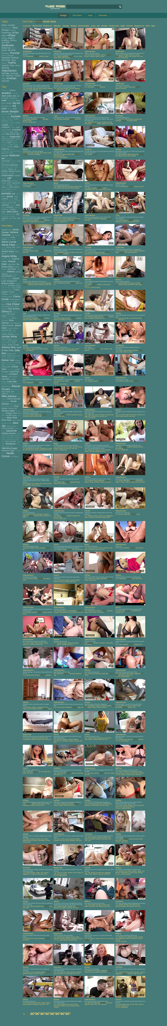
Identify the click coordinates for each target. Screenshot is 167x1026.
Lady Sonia (10, 369)
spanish (74, 350)
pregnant (120, 156)
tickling (50, 612)
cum (18, 127)
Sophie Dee (10, 439)
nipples (15, 185)
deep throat (10, 134)
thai (41, 644)
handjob (5, 156)
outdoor (8, 189)
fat (8, 144)
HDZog (4, 38)
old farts (62, 938)
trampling (37, 154)
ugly (140, 284)
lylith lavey (124, 1007)
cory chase (125, 58)
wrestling (65, 254)
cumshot (16, 129)
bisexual (97, 55)
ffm (98, 548)
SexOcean (6, 60)
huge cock (87, 416)
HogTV (11, 38)
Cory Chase (12, 304)
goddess (46, 318)
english (87, 906)
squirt (3, 207)
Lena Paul (14, 371)
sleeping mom (139, 26)
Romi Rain (6, 420)
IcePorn (13, 40)
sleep (153, 26)
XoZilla (17, 76)
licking (11, 171)
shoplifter (64, 644)
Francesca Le (6, 318)
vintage (12, 216)
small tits (5, 205)
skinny (10, 203)
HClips (15, 32)
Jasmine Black (13, 328)
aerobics (28, 707)
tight (7, 214)
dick (18, 134)
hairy (11, 153)
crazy (10, 125)
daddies (75, 739)
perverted (87, 774)
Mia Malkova (8, 393)
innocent (67, 188)
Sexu (14, 60)
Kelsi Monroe (10, 362)
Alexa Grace (12, 239)
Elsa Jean (11, 314)
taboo (102, 612)
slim (63, 58)
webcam (5, 218)
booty (10, 114)
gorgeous (36, 1004)
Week (53, 21)
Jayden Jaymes (8, 334)
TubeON (5, 65)
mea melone (63, 384)
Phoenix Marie (8, 411)
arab (58, 318)
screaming (10, 201)
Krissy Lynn (6, 367)
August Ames (13, 274)
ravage (36, 515)
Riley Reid (12, 417)
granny (86, 612)
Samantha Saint (7, 423)
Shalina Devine (9, 433)
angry (89, 414)
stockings (9, 207)
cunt (11, 132)
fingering (5, 149)
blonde (5, 111)
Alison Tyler (10, 247)
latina (10, 169)
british (8, 117)
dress (86, 517)
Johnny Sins (9, 347)
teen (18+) (12, 211)
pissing (10, 191)
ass (14, 96)
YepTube (5, 81)
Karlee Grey (11, 356)
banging (59, 906)
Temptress (10, 443)
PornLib (11, 55)
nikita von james (126, 874)
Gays (90, 15)
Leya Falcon (12, 377)
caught (69, 643)
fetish (16, 147)
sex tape (76, 741)
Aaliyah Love (7, 230)
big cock (121, 55)
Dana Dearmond (7, 306)
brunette (16, 116)
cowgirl (5, 125)
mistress (117, 1006)
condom (95, 515)
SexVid (4, 63)
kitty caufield (63, 157)
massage (11, 173)
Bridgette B (12, 281)
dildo (3, 137)
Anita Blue (11, 264)
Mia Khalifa (6, 392)
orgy (3, 189)
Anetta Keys (11, 254)
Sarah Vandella (8, 428)
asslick (121, 87)
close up (5, 121)
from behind (57, 188)
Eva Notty (11, 316)
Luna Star (12, 381)
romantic (70, 741)
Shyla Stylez (10, 437)
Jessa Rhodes (7, 339)
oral (11, 187)
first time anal (37, 26)
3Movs (4, 25)
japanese (14, 165)
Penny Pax (12, 408)
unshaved (125, 840)
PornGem (5, 53)
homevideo (6, 161)
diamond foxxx (131, 774)
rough (15, 199)
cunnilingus (5, 132)
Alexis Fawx (8, 244)
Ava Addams (7, 276)
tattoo (4, 212)
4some (121, 220)
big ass (16, 103)
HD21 (4, 36)
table (60, 517)
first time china (114, 26)
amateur (6, 92)
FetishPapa (6, 33)
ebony (18, 139)
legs (14, 169)
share (43, 739)
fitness (50, 709)
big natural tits (30, 283)
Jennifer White (9, 336)
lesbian (5, 171)
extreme (98, 610)
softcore (12, 205)
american (15, 93)
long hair (5, 173)
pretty (18, 194)
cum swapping (132, 771)
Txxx (12, 65)
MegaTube (6, 48)
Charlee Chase (13, 294)
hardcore (14, 155)
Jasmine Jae (7, 330)
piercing (4, 191)
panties (14, 189)
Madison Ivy (5, 384)
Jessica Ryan (12, 341)
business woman (77, 447)
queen (36, 450)
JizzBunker (8, 45)
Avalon (10, 279)
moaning (14, 181)
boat (94, 578)
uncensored (5, 216)
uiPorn (17, 65)
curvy (16, 132)
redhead (5, 199)
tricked (135, 120)
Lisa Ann (6, 379)
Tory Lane (9, 446)
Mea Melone (15, 389)
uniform (87, 286)
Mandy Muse (6, 386)
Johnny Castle (13, 345)
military (106, 349)
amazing (90, 316)
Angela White (9, 256)
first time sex (47, 26)
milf (9, 178)
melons (4, 178)
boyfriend (59, 119)
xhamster (65, 26)
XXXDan (11, 78)
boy (63, 381)
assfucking (13, 98)
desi (41, 483)
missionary (6, 181)
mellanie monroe (126, 808)
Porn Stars (77, 15)
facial (9, 143)
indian (13, 163)
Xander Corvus (8, 455)
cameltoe (70, 186)
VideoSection (9, 70)
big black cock (7, 106)
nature (4, 185)
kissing (15, 167)
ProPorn (15, 58)
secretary (98, 707)
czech (32, 675)
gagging (67, 937)
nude (4, 187)
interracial (5, 165)
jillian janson (63, 875)
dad (98, 26)
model (4, 183)
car (58, 283)
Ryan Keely (16, 420)
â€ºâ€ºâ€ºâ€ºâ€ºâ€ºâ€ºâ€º (50, 1014)
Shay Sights (10, 435)
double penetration (8, 139)
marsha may (63, 450)
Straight (63, 15)
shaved (4, 203)
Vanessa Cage (8, 450)
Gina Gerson (8, 321)
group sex (5, 153)
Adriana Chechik (10, 233)
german (11, 151)
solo (18, 205)
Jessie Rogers (6, 343)
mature (17, 175)
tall (57, 416)
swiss (96, 549)
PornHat (14, 53)
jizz (3, 167)
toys (18, 214)
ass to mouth (60, 839)
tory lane (124, 941)
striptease (5, 209)
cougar (12, 123)
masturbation (8, 175)
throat (3, 214)
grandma (121, 284)
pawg (103, 517)
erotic (4, 141)
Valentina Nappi (9, 448)
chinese (37, 548)
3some (12, 90)
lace (64, 840)
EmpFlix (13, 30)
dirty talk (42, 283)
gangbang (5, 151)
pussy (10, 196)
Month (46, 21)
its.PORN (6, 43)
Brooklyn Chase (14, 286)
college (11, 121)
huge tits (135, 447)
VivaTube (14, 73)
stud (24, 908)
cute (3, 134)
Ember (4, 316)
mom (9, 183)
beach (28, 839)
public (4, 196)
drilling (86, 874)
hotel (62, 188)
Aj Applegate (6, 237)
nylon (57, 774)
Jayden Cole (12, 332)
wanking (120, 448)
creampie (5, 127)
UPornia (5, 68)
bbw (17, 100)
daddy (123, 26)
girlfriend (17, 151)
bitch (36, 643)
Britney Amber (8, 283)
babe (4, 100)
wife (18, 218)
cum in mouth (6, 130)
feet (11, 144)
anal (4, 95)
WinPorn (9, 76)
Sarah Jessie (11, 426)
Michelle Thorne (14, 394)
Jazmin (17, 334)
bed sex (65, 186)
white (14, 218)
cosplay (129, 154)
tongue (41, 973)
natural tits (16, 183)
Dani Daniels (13, 309)
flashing (30, 284)
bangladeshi (29, 56)
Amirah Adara (8, 251)
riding (10, 199)
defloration (57, 26)
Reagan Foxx (11, 413)
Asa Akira (12, 269)
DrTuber (5, 30)
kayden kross (63, 221)
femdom (10, 147)
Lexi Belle (5, 374)
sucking (12, 209)
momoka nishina (95, 287)
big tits (9, 109)
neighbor (103, 123)
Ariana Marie (7, 267)
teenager (104, 26)
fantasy (4, 144)
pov (13, 193)
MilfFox (14, 48)
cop (79, 218)
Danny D (7, 311)
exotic (80, 186)
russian (4, 201)
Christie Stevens (7, 301)
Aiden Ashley (15, 235)
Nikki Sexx (13, 404)
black (15, 109)
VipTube (5, 73)
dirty (7, 137)
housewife (91, 517)
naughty (9, 185)
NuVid (4, 50)
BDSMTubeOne (7, 28)
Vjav (3, 76)
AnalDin (11, 25)
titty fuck (12, 214)
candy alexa (32, 122)
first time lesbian (83, 26)
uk (54, 284)
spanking (73, 938)
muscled (77, 381)
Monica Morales (14, 399)
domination (33, 709)
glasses (117, 88)
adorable (59, 186)
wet (10, 218)
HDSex (11, 35)
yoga (107, 805)
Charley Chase (7, 297)
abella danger (125, 676)
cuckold (12, 127)
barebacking (11, 100)
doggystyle (15, 136)
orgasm (16, 187)
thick (81, 549)
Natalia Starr (6, 401)
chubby (16, 119)
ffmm (101, 548)
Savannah (11, 430)
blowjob (14, 111)
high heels (8, 159)
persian (77, 188)
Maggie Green (14, 384)
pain (55, 874)
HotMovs (5, 40)
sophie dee (125, 450)
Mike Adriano (9, 396)
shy (97, 906)
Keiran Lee (8, 360)
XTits (4, 79)
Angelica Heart (6, 259)
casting (4, 119)
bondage (4, 114)
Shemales (103, 15)
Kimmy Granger (11, 364)
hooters (13, 161)
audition (32, 643)
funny (11, 149)
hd (3, 158)
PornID (4, 55)
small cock (41, 221)
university (133, 156)
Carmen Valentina (7, 290)
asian (9, 96)
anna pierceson (72, 940)
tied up (25, 613)
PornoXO (6, 58)
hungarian (56, 612)
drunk (148, 26)
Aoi (17, 264)
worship (64, 874)
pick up (141, 548)
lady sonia (63, 518)
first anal (129, 26)
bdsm (4, 103)
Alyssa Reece (12, 249)
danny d (124, 774)
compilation (5, 123)
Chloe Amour (15, 299)
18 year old (5, 90)
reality (16, 196)
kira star (93, 417)
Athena (11, 271)
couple (17, 123)
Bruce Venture (6, 287)
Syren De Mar (10, 441)
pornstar (6, 193)
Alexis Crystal (9, 241)
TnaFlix (12, 62)
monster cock (95, 416)
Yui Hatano (14, 456)
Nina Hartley (9, 406)
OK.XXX (12, 50)
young (93, 26)
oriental (72, 188)
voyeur (131, 352)
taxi (81, 283)
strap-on (17, 207)
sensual (17, 201)
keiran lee (138, 774)
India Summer (8, 325)
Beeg (15, 27)
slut (14, 203)
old (7, 187)
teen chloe (124, 842)
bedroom (121, 381)
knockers (4, 169)
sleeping (73, 26)
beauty (9, 103)
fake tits (14, 143)
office (50, 251)
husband (7, 163)
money (46, 251)
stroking (100, 189)
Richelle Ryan (11, 415)
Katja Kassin (11, 357)
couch (131, 381)
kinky (11, 167)
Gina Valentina (15, 323)
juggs (6, 167)
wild (3, 220)
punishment (104, 839)
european (9, 141)
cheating (10, 119)
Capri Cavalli (16, 287)
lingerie (18, 171)
